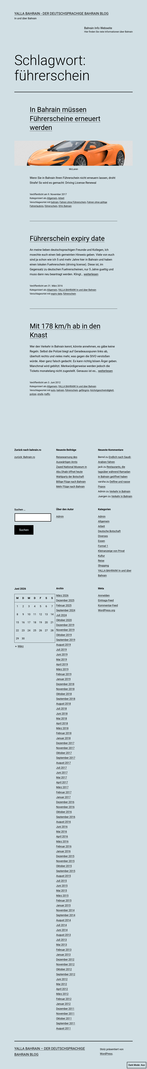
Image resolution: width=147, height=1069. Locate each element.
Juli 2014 (61, 925)
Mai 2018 (61, 718)
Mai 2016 (61, 831)
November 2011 (65, 1013)
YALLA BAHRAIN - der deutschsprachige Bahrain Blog (61, 14)
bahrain (55, 202)
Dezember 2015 (65, 856)
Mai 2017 (61, 777)
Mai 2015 (61, 890)
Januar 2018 (63, 738)
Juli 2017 (61, 767)
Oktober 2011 (64, 1018)
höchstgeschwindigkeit (102, 390)
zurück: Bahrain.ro (24, 457)
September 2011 (65, 1023)
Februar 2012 (63, 998)
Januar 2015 (63, 905)
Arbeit (61, 198)
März (19, 646)
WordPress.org (106, 610)
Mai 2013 (61, 944)
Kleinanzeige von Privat (111, 550)
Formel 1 (103, 545)
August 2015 (63, 875)
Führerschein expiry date (67, 238)
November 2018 (65, 688)
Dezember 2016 (65, 802)
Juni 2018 (61, 713)
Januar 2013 (63, 954)
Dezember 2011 (65, 1008)
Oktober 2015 (64, 865)
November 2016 (65, 806)
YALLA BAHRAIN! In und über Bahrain (77, 289)
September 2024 (65, 610)
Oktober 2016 (64, 811)
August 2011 (63, 1028)
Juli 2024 (61, 615)
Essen (101, 540)
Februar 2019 (63, 674)
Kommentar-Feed (108, 605)
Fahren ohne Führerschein (73, 202)
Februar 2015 (63, 900)
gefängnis (84, 390)
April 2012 (62, 988)
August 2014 (63, 920)
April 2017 (62, 782)
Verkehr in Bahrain (119, 491)
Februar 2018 (63, 733)
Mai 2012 (61, 984)
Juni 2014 (61, 929)
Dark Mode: (136, 1065)
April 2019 (62, 664)
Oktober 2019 (64, 634)
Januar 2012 (63, 1003)
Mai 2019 (61, 659)
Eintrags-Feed (106, 600)
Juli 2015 (61, 880)
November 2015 (65, 861)
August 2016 (63, 821)
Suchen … (19, 509)
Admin (60, 516)
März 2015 (62, 895)
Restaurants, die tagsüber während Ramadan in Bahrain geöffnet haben (114, 471)
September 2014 (65, 915)
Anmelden (104, 595)
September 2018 (65, 698)
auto (53, 390)
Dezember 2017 (65, 743)
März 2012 (62, 993)
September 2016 (65, 816)
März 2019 (62, 669)
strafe (40, 394)
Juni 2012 (61, 979)
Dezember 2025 (65, 600)
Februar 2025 (63, 605)
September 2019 (65, 639)
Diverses (103, 536)
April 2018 (62, 723)
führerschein (51, 206)
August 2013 (63, 934)
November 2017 (65, 747)
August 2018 (63, 703)
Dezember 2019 (65, 624)
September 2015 (65, 870)
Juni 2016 (61, 826)
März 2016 (62, 841)
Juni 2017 (61, 772)
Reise (101, 560)
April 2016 (62, 836)
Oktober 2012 (64, 969)
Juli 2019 (61, 649)
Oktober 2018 (64, 693)
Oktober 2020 (64, 620)
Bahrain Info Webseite (108, 30)
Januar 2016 (63, 851)
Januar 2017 (63, 797)
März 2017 (62, 787)
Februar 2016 (63, 846)
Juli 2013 (61, 939)
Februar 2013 (63, 949)
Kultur (101, 555)
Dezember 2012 (65, 959)
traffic (47, 394)
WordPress (106, 1053)
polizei (33, 394)
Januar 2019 (63, 679)
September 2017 (65, 757)
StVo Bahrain (65, 206)
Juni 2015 (61, 885)
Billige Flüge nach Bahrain (71, 481)
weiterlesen (91, 274)
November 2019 (65, 629)
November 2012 (65, 964)
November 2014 (65, 910)
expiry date (56, 293)
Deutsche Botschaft (109, 531)
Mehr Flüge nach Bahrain (70, 486)
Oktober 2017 (64, 752)
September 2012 (65, 974)
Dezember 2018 (65, 684)
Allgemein (52, 198)
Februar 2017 (63, 792)
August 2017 (63, 762)
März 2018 (62, 728)
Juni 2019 (61, 654)
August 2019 (63, 644)
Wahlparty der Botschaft (70, 476)
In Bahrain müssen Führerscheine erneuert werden (65, 118)
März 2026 (62, 595)
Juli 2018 (61, 708)
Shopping (103, 565)
